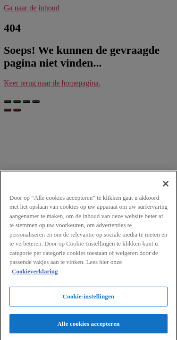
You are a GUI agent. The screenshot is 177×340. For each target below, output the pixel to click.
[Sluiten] (165, 185)
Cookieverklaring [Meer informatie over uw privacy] (35, 272)
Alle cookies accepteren (89, 325)
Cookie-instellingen (88, 298)
